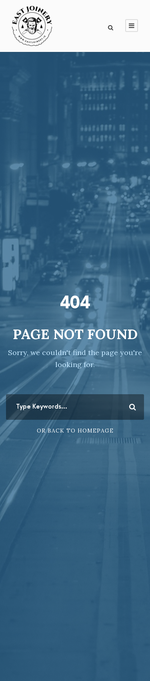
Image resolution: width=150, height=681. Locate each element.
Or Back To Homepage (75, 430)
